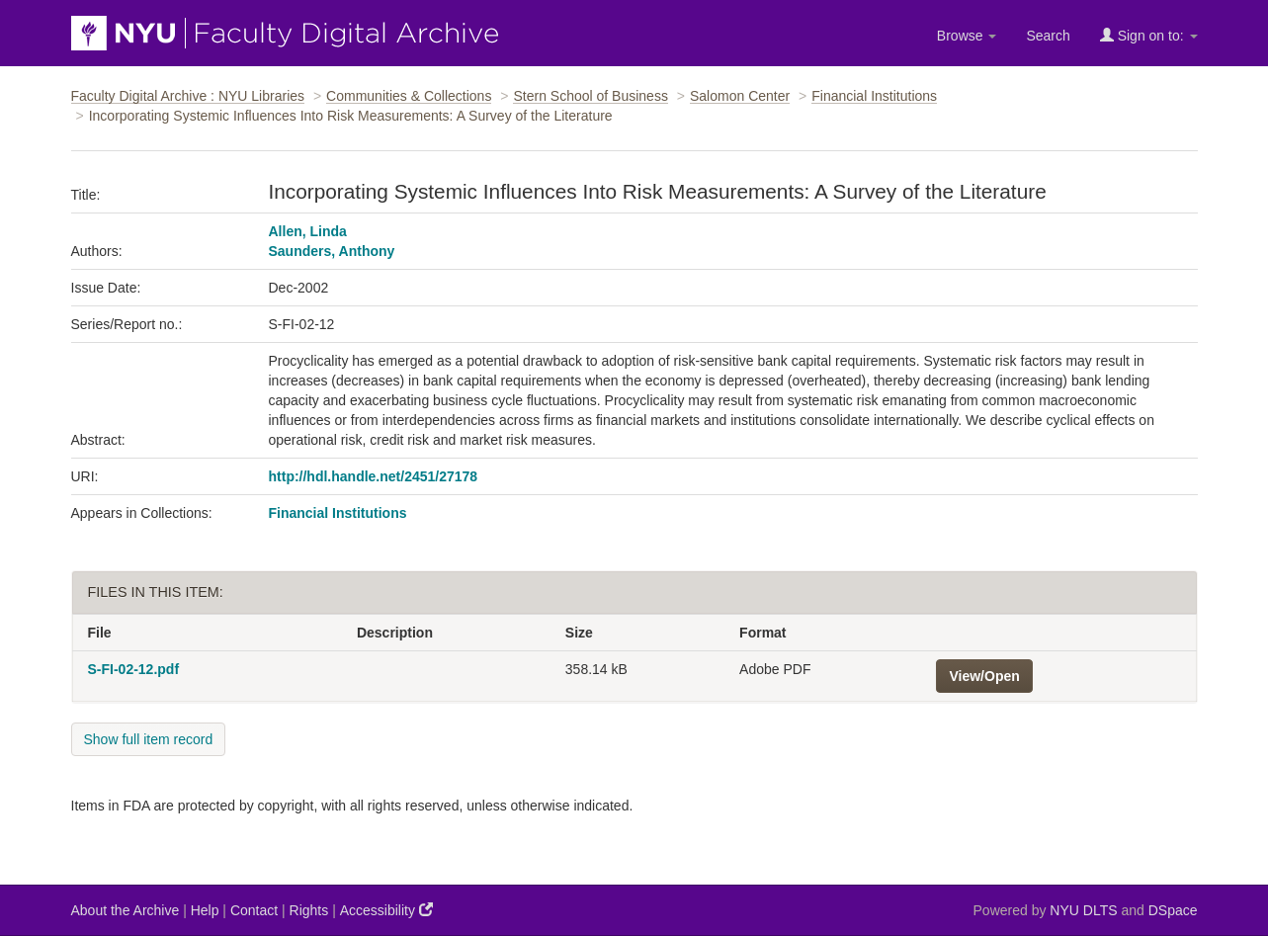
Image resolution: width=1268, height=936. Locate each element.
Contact (254, 910)
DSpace (1173, 910)
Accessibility (386, 909)
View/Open (984, 676)
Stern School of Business (590, 96)
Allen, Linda (308, 231)
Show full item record (148, 739)
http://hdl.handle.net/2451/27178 (373, 476)
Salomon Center (740, 96)
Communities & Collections (408, 96)
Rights (309, 910)
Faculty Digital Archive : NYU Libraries (188, 96)
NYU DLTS (1083, 910)
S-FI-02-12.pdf (134, 669)
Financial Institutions (874, 96)
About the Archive (125, 910)
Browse (967, 35)
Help (205, 910)
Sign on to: (1149, 35)
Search (1047, 35)
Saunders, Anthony (332, 251)
